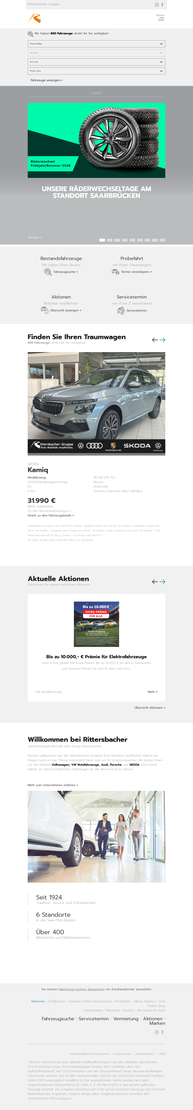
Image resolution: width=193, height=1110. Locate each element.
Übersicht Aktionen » (149, 722)
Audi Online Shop (156, 1017)
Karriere (128, 1024)
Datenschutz (145, 1068)
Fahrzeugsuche (58, 1033)
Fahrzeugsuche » (66, 286)
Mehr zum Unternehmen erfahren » (53, 799)
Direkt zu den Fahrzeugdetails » (51, 529)
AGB (162, 1068)
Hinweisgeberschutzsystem (90, 1068)
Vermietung (126, 1033)
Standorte (113, 1024)
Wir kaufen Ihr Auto (151, 1024)
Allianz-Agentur (144, 1015)
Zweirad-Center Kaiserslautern (90, 1015)
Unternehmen (93, 1024)
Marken (157, 1037)
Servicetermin (137, 325)
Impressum (123, 1068)
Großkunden (57, 1015)
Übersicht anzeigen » (65, 324)
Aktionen (152, 1033)
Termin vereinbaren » (136, 286)
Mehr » (153, 706)
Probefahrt (122, 1015)
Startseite (38, 1015)
